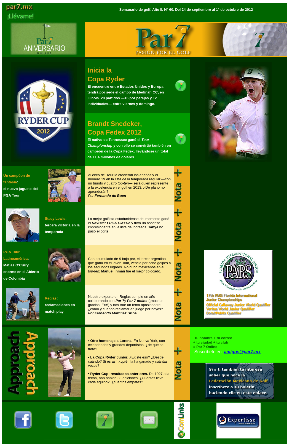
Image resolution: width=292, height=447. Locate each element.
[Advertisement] (238, 204)
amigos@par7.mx (242, 351)
